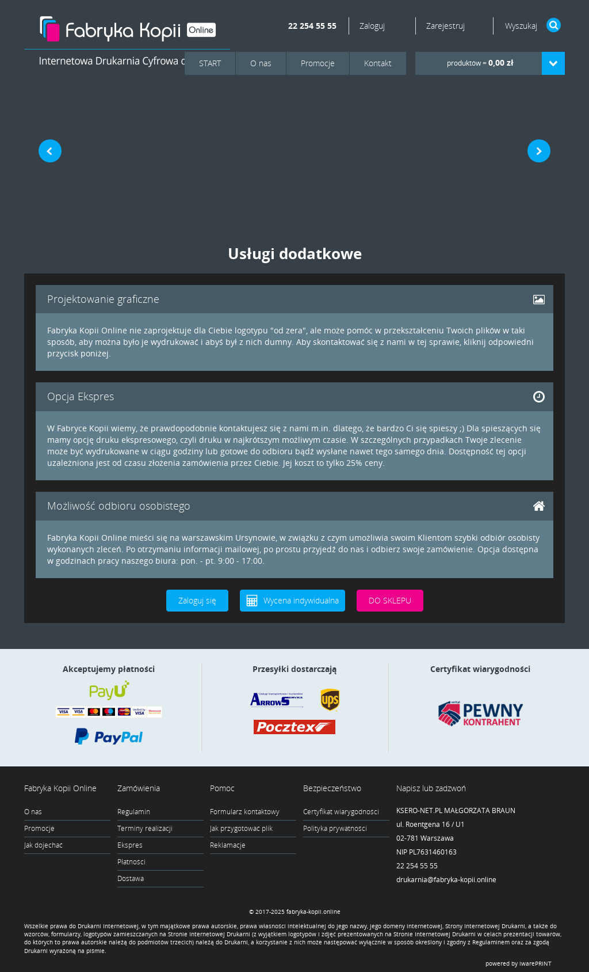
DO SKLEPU (390, 600)
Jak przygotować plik (241, 828)
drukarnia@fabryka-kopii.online (446, 879)
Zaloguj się (197, 600)
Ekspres (130, 845)
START (210, 63)
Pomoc (222, 788)
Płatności (131, 862)
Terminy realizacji (145, 828)
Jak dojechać (43, 845)
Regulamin (133, 812)
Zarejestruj (445, 25)
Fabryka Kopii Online (60, 788)
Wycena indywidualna (301, 600)
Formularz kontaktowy (245, 812)
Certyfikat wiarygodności (341, 812)
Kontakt (378, 63)
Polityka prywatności (335, 828)
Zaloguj (373, 25)
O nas (260, 63)
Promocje (318, 63)
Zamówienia (138, 788)
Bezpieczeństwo (332, 788)
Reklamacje (228, 845)
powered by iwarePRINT (518, 963)
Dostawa (130, 878)
